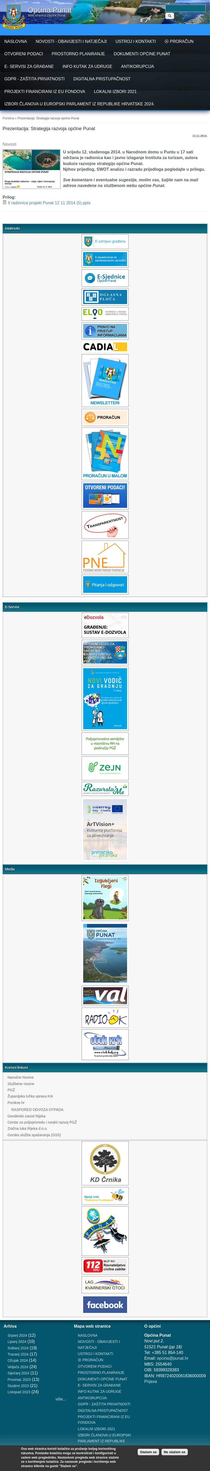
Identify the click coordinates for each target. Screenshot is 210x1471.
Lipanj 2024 (16, 1342)
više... (61, 1399)
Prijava (150, 1381)
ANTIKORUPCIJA (137, 66)
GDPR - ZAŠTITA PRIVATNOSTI (34, 79)
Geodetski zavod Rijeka (26, 1116)
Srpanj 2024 (17, 1335)
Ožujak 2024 (17, 1360)
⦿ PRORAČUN (179, 41)
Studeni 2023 (18, 1386)
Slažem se (148, 1452)
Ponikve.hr (16, 1103)
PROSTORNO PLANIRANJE (78, 54)
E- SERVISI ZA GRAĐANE (29, 66)
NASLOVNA (15, 41)
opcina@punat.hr (172, 1358)
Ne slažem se (174, 1452)
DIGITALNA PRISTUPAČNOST (102, 79)
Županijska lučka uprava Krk (30, 1096)
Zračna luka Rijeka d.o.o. (27, 1128)
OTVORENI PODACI (23, 54)
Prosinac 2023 (19, 1379)
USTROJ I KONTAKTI (135, 41)
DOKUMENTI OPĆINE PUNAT (142, 54)
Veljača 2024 (17, 1367)
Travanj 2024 (17, 1354)
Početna (8, 118)
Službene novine (20, 1084)
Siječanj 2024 (18, 1373)
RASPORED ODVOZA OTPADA (37, 1110)
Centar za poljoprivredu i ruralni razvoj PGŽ (42, 1122)
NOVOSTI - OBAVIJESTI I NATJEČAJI (71, 41)
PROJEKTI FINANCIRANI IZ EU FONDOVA (44, 91)
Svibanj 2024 (17, 1348)
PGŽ (11, 1090)
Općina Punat (50, 10)
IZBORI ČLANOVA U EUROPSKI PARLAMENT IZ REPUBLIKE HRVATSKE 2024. (79, 104)
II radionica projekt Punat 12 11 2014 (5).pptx (49, 203)
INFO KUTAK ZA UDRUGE (87, 66)
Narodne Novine (20, 1077)
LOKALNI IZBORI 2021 (115, 91)
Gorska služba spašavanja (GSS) (34, 1135)
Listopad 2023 (18, 1392)
